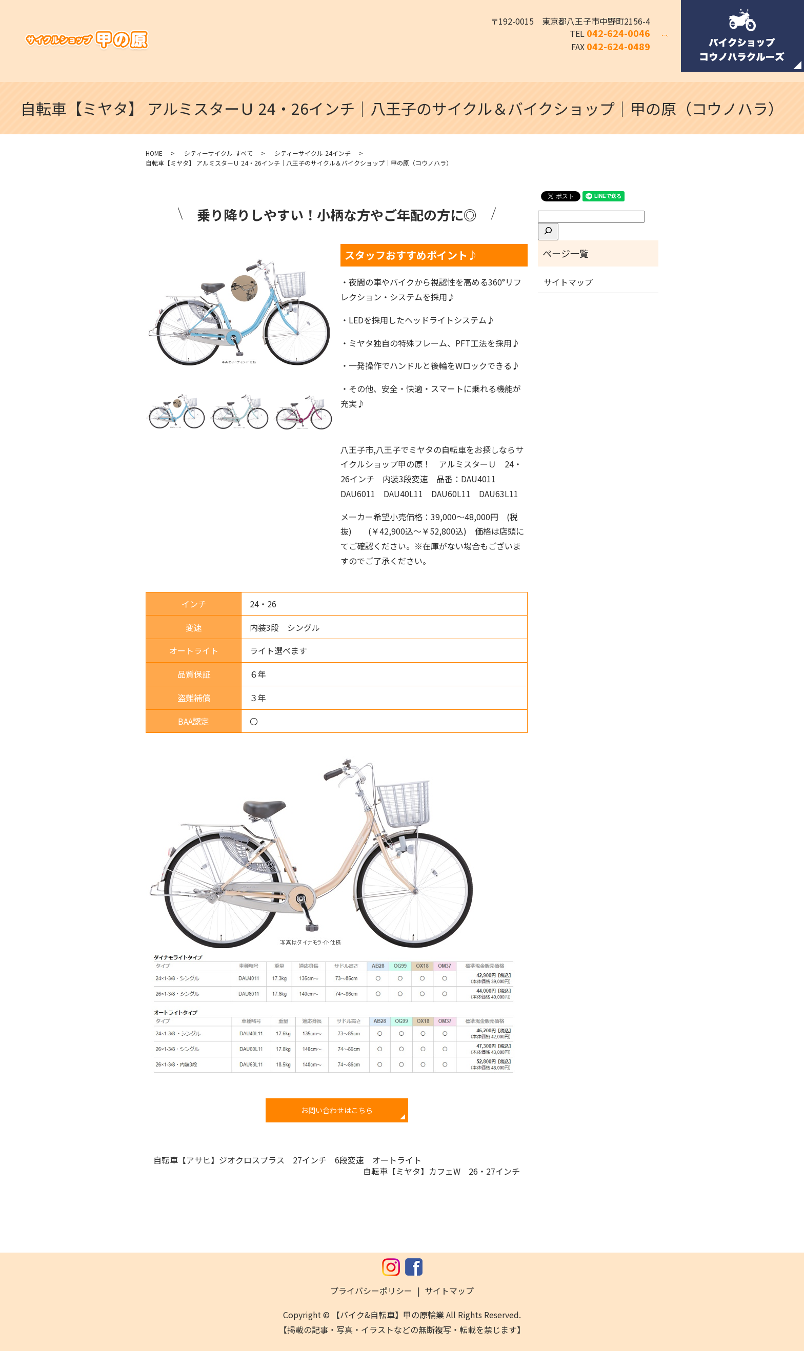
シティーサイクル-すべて (218, 153)
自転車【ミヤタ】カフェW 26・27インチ (441, 1171)
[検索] (548, 231)
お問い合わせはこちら (337, 1110)
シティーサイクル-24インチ (312, 153)
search (671, 42)
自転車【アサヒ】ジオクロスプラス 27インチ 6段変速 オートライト (291, 1159)
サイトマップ (568, 282)
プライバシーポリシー (371, 1290)
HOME (154, 153)
